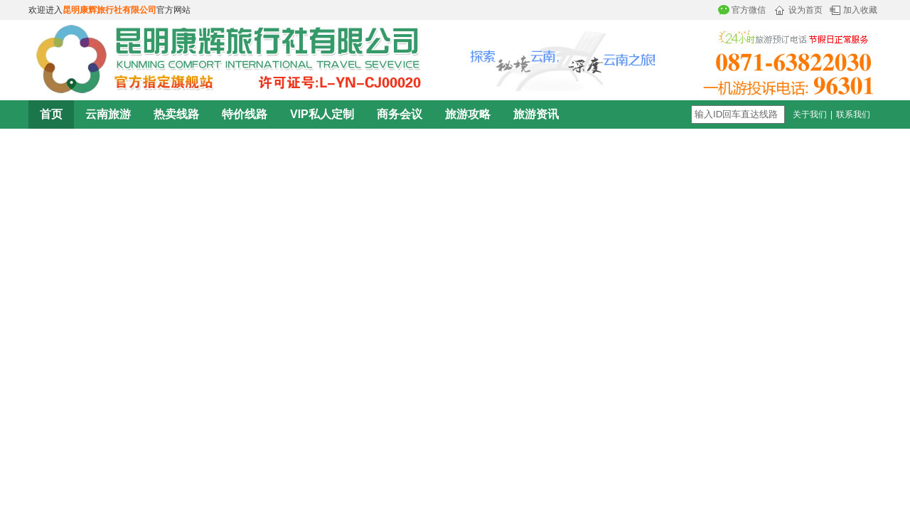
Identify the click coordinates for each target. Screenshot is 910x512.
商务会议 (399, 114)
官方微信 (749, 10)
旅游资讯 (536, 114)
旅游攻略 (468, 114)
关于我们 (810, 114)
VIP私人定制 (322, 114)
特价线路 (244, 114)
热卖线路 (176, 114)
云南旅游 (108, 114)
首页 (51, 114)
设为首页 (805, 10)
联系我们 (853, 114)
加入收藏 (860, 10)
